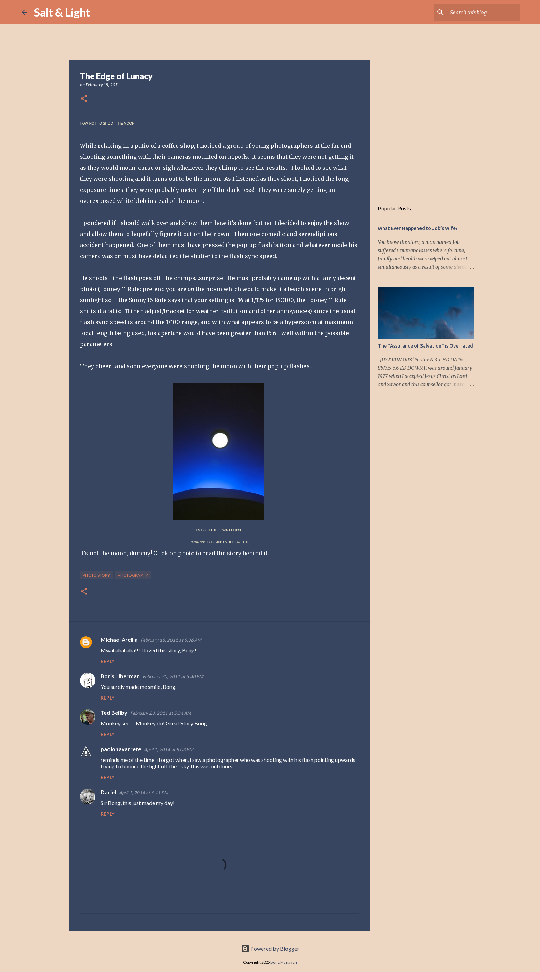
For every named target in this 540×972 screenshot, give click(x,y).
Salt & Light (62, 12)
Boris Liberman (120, 676)
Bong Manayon (283, 962)
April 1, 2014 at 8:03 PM (168, 749)
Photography (133, 575)
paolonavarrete (121, 749)
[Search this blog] (483, 12)
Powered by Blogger (270, 948)
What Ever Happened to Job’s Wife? (418, 228)
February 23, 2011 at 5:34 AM (160, 713)
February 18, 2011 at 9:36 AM (171, 640)
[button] (84, 99)
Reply (107, 661)
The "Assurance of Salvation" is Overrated (425, 346)
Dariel (108, 792)
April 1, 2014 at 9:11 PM (143, 792)
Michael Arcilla (119, 639)
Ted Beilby (114, 712)
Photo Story (96, 575)
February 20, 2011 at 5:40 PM (173, 676)
